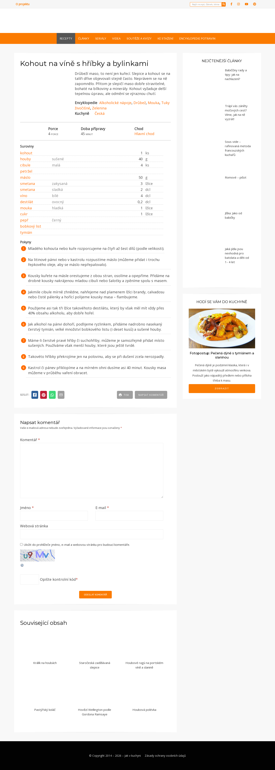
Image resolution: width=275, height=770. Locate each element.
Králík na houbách (45, 663)
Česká (100, 113)
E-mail (102, 507)
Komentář (30, 439)
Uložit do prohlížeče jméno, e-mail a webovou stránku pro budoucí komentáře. (77, 545)
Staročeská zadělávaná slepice (94, 665)
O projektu (22, 4)
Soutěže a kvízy (139, 38)
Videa (116, 38)
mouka (26, 208)
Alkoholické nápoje (115, 102)
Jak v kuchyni (132, 755)
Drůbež (139, 102)
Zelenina (99, 108)
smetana (27, 183)
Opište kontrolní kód (58, 579)
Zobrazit (222, 388)
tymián (26, 232)
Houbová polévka (144, 710)
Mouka (153, 102)
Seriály (100, 38)
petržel (26, 171)
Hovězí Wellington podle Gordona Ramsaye (94, 712)
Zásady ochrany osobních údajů (165, 755)
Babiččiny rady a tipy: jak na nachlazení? (236, 74)
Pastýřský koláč (44, 710)
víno (23, 195)
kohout (26, 153)
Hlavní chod (144, 133)
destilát (26, 201)
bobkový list (30, 226)
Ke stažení (165, 38)
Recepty (66, 38)
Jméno (27, 507)
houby (25, 159)
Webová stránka (34, 526)
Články (83, 38)
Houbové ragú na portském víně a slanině (144, 665)
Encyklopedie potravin (197, 38)
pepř (24, 220)
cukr (24, 214)
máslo (25, 177)
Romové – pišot (235, 177)
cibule (25, 165)
